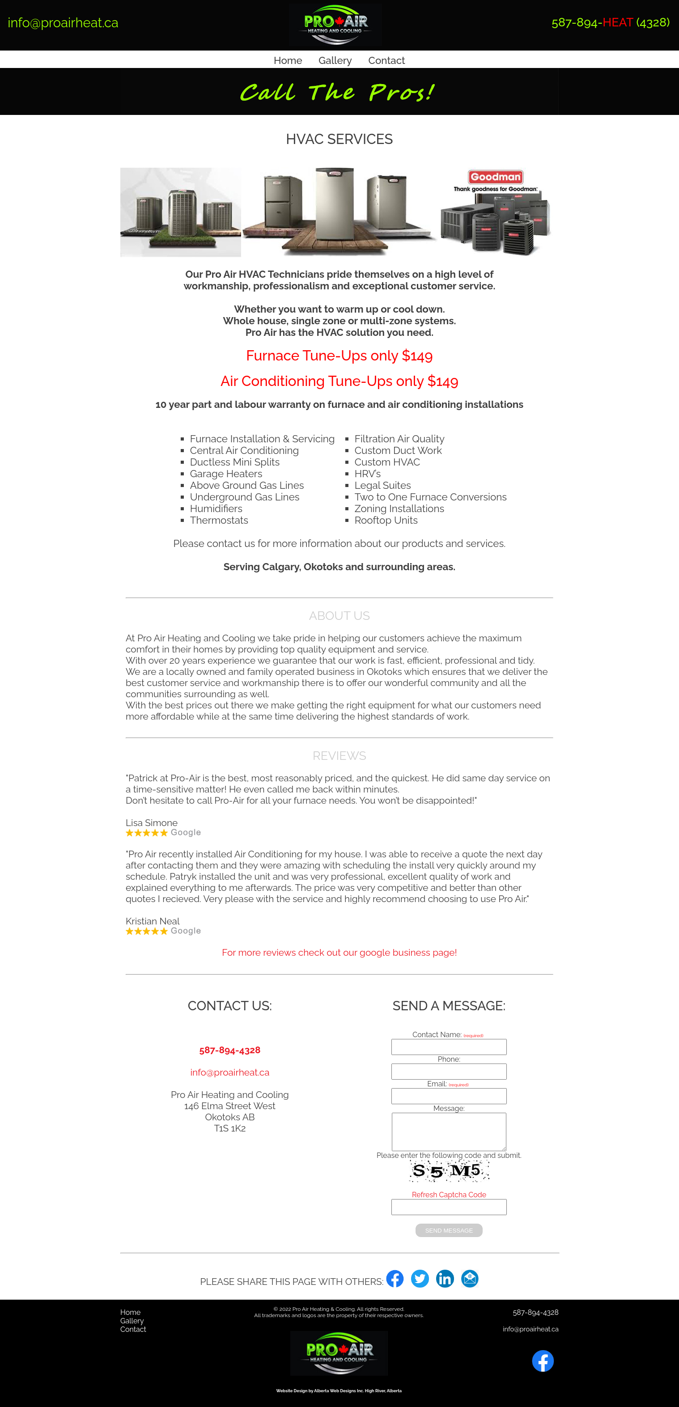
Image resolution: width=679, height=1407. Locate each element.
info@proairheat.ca (63, 22)
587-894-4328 (229, 1049)
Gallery (335, 60)
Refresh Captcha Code (449, 1195)
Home (288, 60)
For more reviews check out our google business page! (339, 952)
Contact (387, 60)
